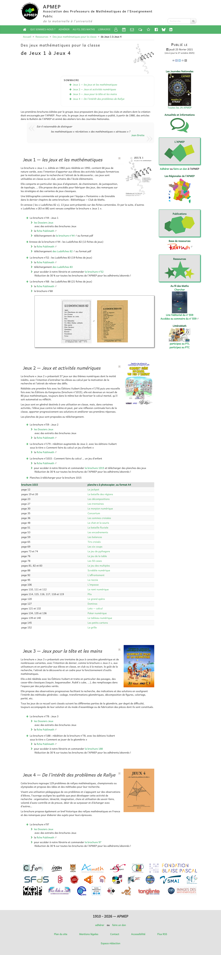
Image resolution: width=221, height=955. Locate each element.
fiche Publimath (45, 231)
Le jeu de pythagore (99, 551)
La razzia (93, 580)
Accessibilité (138, 934)
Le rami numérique (98, 589)
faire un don (180, 169)
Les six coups (95, 547)
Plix (90, 594)
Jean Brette (137, 135)
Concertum (94, 513)
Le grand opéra (96, 599)
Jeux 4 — (98, 99)
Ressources (41, 37)
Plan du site (60, 934)
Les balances (95, 537)
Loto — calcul (95, 608)
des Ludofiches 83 (62, 267)
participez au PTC (180, 347)
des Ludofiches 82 (62, 251)
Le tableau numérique (100, 618)
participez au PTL (180, 344)
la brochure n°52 (94, 272)
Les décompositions (99, 499)
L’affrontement (96, 575)
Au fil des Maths (84, 29)
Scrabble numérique (99, 570)
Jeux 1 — (95, 85)
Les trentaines (96, 504)
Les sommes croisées (99, 518)
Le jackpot (93, 489)
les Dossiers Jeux (43, 223)
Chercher (179, 290)
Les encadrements (98, 532)
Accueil (27, 37)
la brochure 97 (93, 842)
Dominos (92, 604)
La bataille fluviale (98, 528)
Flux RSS (162, 934)
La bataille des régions (100, 494)
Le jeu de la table (97, 556)
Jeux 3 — (95, 94)
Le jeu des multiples (99, 566)
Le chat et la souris (98, 523)
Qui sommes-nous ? (42, 29)
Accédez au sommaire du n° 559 (178, 319)
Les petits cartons (98, 623)
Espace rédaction (110, 943)
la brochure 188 (94, 749)
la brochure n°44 (65, 236)
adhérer (99, 925)
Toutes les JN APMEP (180, 108)
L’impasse (93, 585)
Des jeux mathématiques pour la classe (74, 37)
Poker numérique (97, 613)
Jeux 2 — (94, 89)
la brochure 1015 (94, 468)
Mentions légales (88, 934)
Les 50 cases (95, 561)
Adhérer (64, 29)
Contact (114, 934)
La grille (92, 627)
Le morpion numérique (100, 508)
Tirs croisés (94, 542)
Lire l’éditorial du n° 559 (179, 315)
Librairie (104, 29)
